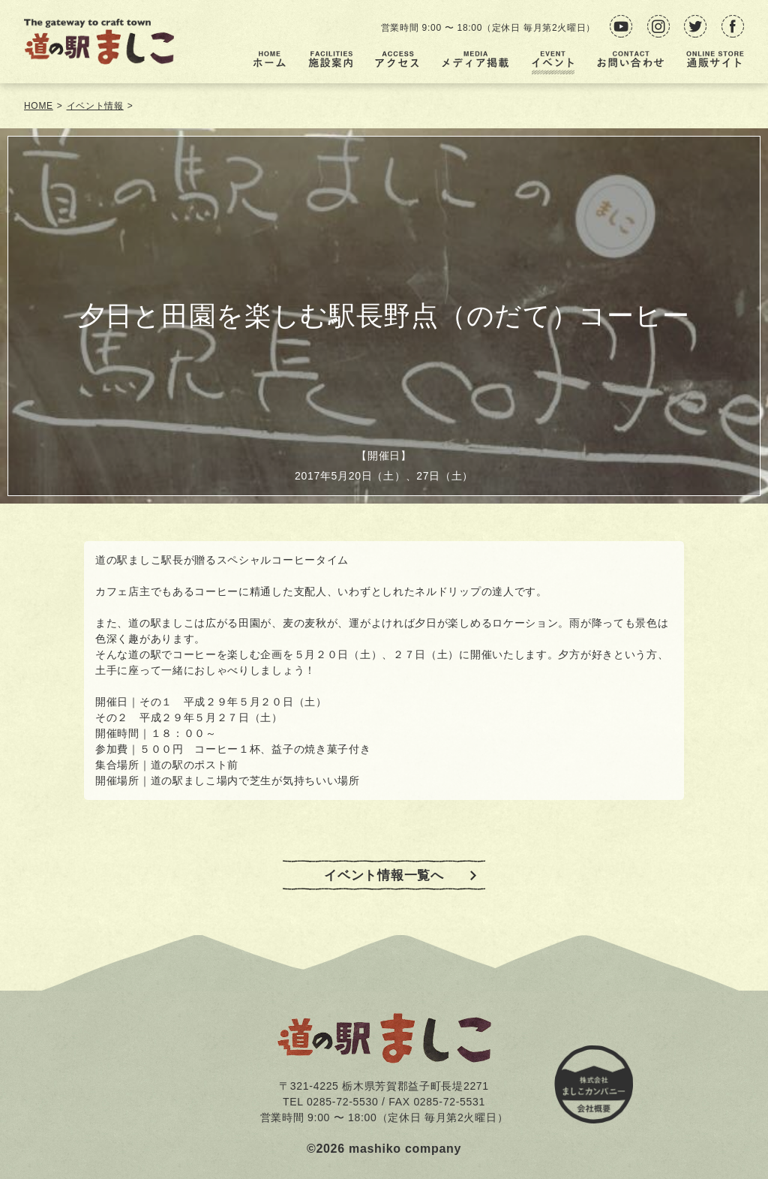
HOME (38, 106)
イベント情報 (95, 106)
